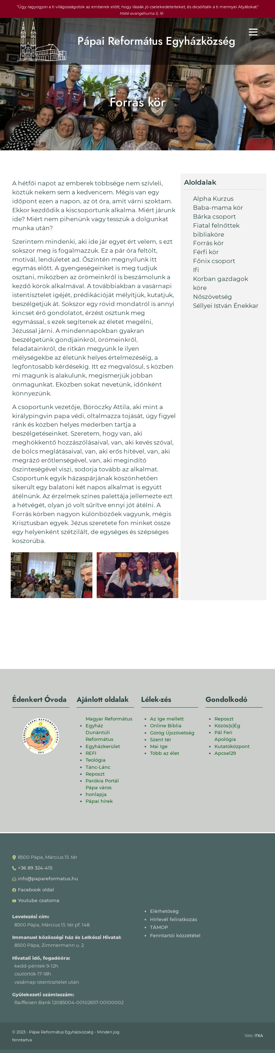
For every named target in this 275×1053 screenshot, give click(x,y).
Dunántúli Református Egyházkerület (103, 739)
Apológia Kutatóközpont (232, 743)
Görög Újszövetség (172, 733)
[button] (51, 575)
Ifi (196, 269)
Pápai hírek (99, 801)
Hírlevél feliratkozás (173, 922)
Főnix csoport (214, 261)
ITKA (259, 1037)
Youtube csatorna (38, 903)
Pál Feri (223, 732)
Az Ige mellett (167, 719)
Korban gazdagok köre (220, 283)
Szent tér (160, 739)
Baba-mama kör (218, 207)
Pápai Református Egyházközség (156, 41)
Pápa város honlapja (99, 791)
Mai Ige (159, 746)
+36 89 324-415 (35, 870)
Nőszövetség (212, 296)
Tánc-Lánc (98, 767)
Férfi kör (206, 252)
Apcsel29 (225, 753)
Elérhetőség (164, 913)
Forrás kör (208, 243)
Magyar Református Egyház (109, 722)
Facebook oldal (36, 891)
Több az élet (164, 753)
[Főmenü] (253, 32)
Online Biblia (166, 725)
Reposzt (95, 774)
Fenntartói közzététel (175, 937)
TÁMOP (159, 929)
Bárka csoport (214, 216)
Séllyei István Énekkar (226, 305)
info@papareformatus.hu (48, 881)
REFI (91, 753)
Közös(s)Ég (227, 725)
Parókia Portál (102, 780)
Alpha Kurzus (213, 198)
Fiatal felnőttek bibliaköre (216, 230)
